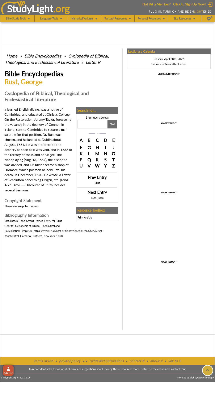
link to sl (174, 361)
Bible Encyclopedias (42, 55)
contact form (178, 369)
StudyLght (30, 8)
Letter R (93, 62)
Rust (97, 182)
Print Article (84, 217)
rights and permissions (106, 361)
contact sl (137, 361)
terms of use (43, 361)
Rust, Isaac (97, 197)
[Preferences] (210, 18)
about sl (156, 361)
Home (11, 55)
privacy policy (70, 361)
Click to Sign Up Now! (189, 4)
